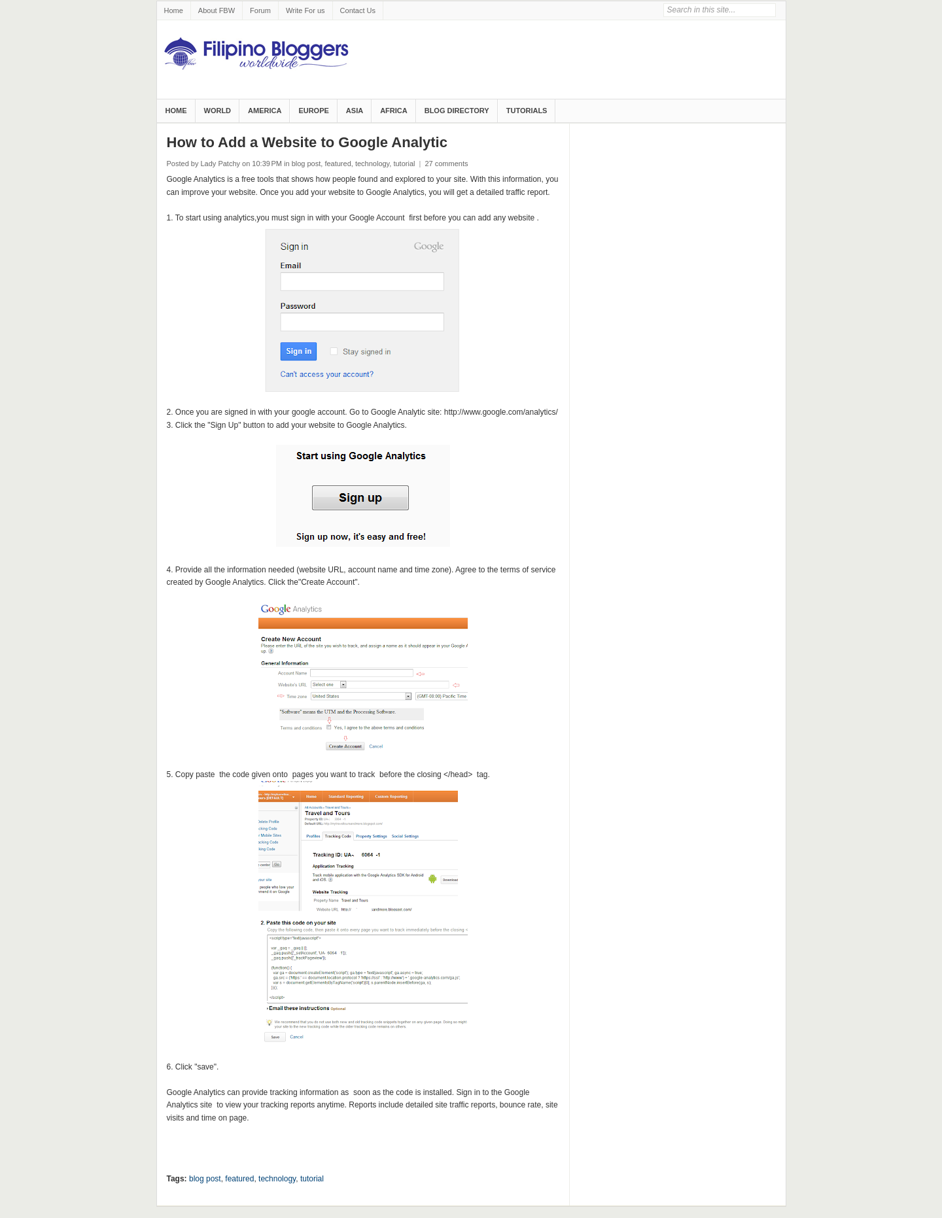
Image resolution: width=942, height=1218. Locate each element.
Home (173, 10)
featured (337, 163)
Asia (354, 110)
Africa (394, 110)
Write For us (305, 10)
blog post (306, 163)
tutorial (404, 163)
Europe (313, 110)
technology (372, 163)
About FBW (216, 10)
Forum (260, 10)
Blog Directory (457, 110)
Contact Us (357, 10)
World (218, 110)
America (264, 110)
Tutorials (527, 110)
